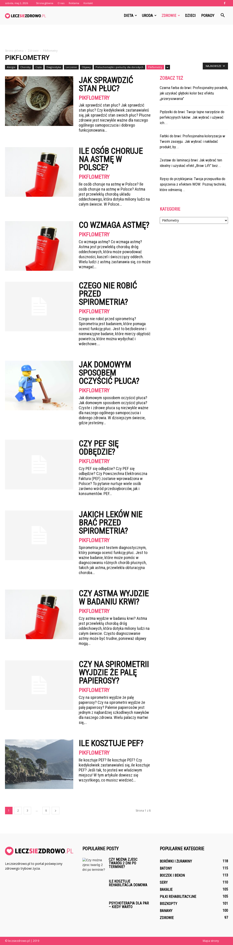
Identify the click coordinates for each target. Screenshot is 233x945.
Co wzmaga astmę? (114, 225)
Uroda (149, 15)
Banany (166, 911)
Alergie (11, 67)
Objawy (86, 67)
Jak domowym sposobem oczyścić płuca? (109, 373)
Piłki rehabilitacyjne (178, 896)
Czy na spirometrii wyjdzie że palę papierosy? (114, 673)
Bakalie (166, 889)
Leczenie (71, 67)
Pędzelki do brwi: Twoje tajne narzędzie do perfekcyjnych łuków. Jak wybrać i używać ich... (192, 117)
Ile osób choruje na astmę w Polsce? (111, 159)
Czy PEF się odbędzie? (99, 448)
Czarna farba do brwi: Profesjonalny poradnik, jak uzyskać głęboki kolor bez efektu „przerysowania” (194, 93)
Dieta (130, 15)
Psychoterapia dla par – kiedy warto (129, 905)
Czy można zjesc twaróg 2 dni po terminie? (123, 863)
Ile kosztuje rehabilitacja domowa (128, 883)
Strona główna (44, 3)
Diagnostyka (53, 67)
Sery (164, 882)
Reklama (74, 3)
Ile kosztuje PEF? (111, 743)
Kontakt (88, 3)
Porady (207, 15)
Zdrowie (171, 15)
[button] (222, 15)
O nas (61, 3)
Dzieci (190, 15)
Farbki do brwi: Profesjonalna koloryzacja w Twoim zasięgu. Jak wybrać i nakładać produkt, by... (192, 141)
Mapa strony (211, 941)
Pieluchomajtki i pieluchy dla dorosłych (119, 67)
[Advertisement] (116, 37)
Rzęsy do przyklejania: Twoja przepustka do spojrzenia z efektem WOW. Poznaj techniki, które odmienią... (193, 184)
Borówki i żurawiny (176, 861)
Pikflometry (155, 67)
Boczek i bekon (172, 875)
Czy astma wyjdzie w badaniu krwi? (114, 598)
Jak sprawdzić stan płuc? (106, 84)
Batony (166, 868)
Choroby (25, 67)
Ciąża (38, 67)
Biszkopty (168, 904)
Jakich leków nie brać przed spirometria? (110, 523)
